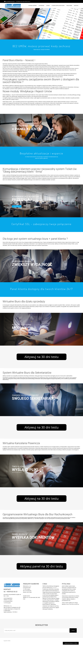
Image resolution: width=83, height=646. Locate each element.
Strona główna (32, 5)
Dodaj (73, 630)
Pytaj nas (66, 584)
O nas (45, 584)
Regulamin (69, 5)
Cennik (48, 5)
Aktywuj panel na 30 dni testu (41, 566)
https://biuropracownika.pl (72, 604)
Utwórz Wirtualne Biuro (58, 5)
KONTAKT (7, 589)
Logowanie (41, 5)
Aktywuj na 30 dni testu (41, 357)
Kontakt (76, 5)
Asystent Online (7, 640)
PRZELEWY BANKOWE (31, 584)
